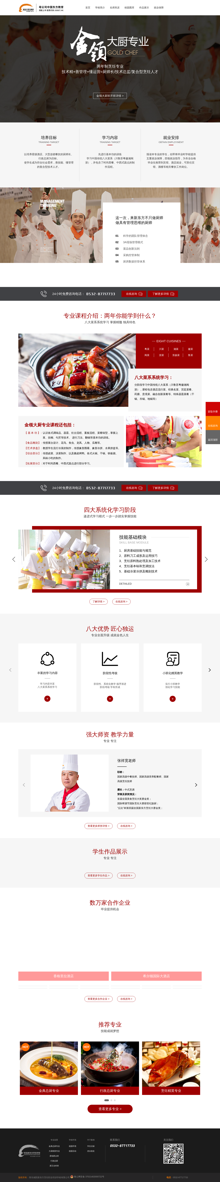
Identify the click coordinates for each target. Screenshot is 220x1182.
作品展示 (144, 7)
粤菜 (147, 349)
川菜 (161, 349)
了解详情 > (99, 601)
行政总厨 (54, 1161)
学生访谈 (91, 1146)
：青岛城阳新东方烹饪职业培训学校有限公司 (44, 1177)
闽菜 (147, 355)
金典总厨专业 (54, 1146)
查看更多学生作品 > (98, 875)
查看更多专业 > (110, 1109)
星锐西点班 (54, 1156)
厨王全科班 (54, 1166)
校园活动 (72, 1151)
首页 (87, 7)
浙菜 (161, 355)
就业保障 (159, 7)
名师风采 (115, 7)
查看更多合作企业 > (98, 999)
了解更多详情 (160, 293)
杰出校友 (91, 1151)
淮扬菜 (176, 355)
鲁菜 (190, 355)
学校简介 (100, 7)
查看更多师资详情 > (98, 826)
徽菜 (190, 349)
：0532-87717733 (177, 1177)
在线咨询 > (121, 601)
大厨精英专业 (54, 1151)
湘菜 (176, 349)
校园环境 (72, 1146)
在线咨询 (131, 293)
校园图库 (129, 7)
